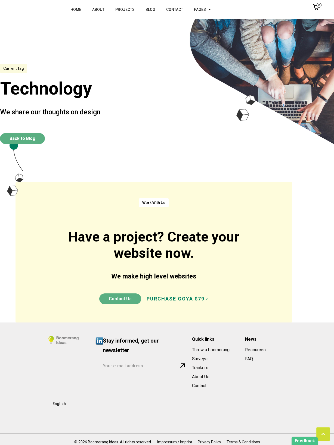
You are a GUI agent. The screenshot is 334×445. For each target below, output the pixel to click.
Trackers (200, 367)
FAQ (249, 358)
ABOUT (98, 9)
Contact (199, 385)
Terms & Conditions (243, 442)
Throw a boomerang (211, 349)
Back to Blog (22, 138)
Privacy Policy (209, 442)
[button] (205, 9)
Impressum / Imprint (174, 442)
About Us (200, 376)
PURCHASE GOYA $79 (176, 299)
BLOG (150, 9)
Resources (255, 349)
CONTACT (174, 9)
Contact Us (120, 298)
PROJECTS (125, 9)
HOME (75, 9)
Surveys (200, 358)
